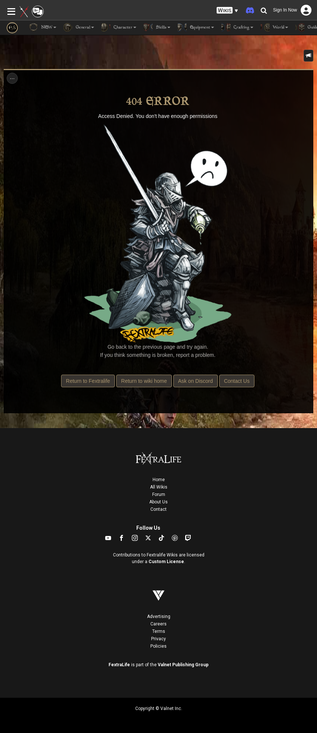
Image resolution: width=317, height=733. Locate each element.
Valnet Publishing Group (183, 664)
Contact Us (237, 381)
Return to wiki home (144, 381)
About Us (158, 501)
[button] (227, 10)
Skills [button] (157, 27)
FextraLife (119, 664)
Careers (158, 624)
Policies (158, 646)
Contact (158, 509)
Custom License (166, 561)
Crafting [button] (237, 27)
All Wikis (158, 487)
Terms (158, 631)
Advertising (158, 616)
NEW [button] (42, 27)
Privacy (158, 638)
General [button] (79, 27)
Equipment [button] (196, 27)
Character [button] (118, 27)
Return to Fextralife (88, 381)
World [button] (274, 27)
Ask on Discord (195, 381)
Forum (158, 494)
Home (159, 479)
